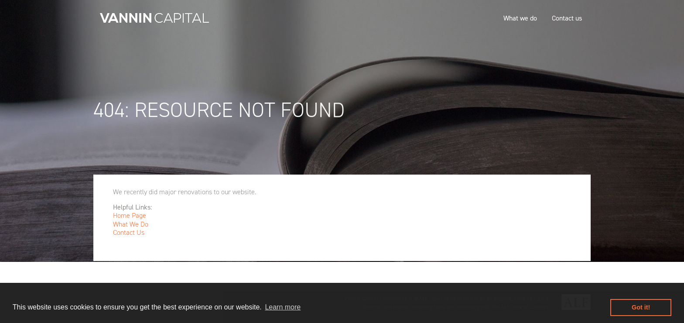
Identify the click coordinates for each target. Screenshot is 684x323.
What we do (520, 18)
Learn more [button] (283, 307)
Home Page (129, 215)
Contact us (567, 18)
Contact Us (128, 232)
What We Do (130, 224)
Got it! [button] (641, 307)
